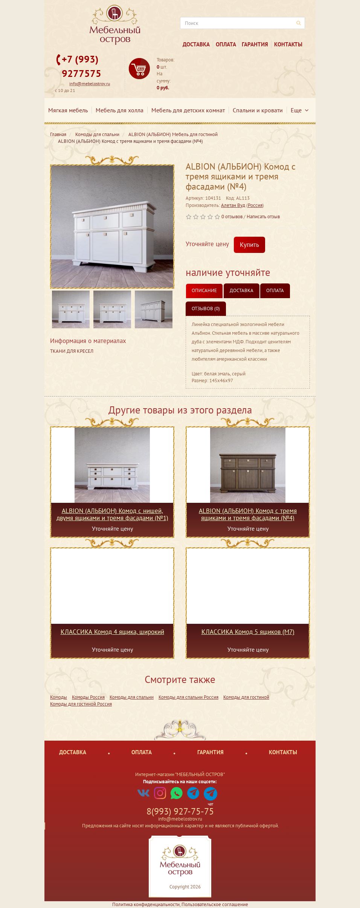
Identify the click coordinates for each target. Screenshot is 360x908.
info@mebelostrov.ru (89, 83)
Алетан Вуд (233, 205)
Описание (204, 290)
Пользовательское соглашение (215, 904)
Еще (299, 110)
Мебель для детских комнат (188, 110)
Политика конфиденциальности (146, 904)
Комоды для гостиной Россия (81, 704)
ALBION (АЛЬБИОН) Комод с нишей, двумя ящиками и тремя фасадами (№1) (112, 514)
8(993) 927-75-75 (180, 811)
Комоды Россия (88, 697)
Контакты (288, 44)
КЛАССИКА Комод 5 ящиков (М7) (247, 632)
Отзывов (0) (206, 308)
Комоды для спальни (132, 697)
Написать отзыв (263, 216)
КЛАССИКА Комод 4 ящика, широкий (112, 632)
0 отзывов (232, 216)
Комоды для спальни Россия (188, 697)
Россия (255, 205)
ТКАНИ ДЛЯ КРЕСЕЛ (71, 351)
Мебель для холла (119, 110)
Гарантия (255, 44)
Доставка (196, 44)
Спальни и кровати (258, 110)
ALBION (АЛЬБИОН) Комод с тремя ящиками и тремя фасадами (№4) (248, 514)
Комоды (58, 697)
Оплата (226, 44)
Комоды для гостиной (246, 697)
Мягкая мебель (68, 110)
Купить (249, 244)
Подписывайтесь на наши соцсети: (180, 781)
